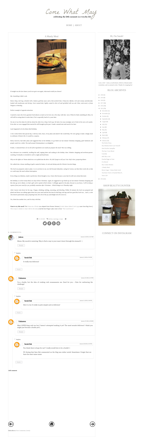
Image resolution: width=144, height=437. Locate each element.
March (104, 135)
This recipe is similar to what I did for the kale (23, 209)
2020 (101, 95)
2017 (101, 103)
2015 (101, 108)
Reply (21, 245)
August (104, 121)
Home (69, 25)
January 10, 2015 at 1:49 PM (87, 278)
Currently (104, 154)
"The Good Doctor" (68, 209)
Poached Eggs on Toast (108, 159)
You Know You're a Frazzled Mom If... (112, 173)
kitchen (50, 219)
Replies (18, 253)
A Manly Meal (106, 167)
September (105, 119)
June (103, 127)
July (103, 124)
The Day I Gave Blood (108, 151)
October (104, 116)
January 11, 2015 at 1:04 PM (86, 300)
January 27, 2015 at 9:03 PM (87, 321)
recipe (61, 219)
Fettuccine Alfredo (32, 206)
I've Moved (105, 162)
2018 (101, 100)
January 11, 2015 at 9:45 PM (86, 257)
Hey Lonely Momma (107, 164)
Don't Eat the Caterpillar (108, 148)
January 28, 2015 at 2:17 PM (86, 343)
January (104, 140)
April (103, 132)
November (105, 113)
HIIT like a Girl (106, 156)
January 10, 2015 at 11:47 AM (87, 236)
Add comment (12, 370)
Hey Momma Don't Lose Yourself (111, 145)
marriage (56, 219)
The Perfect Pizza (106, 143)
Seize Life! (105, 175)
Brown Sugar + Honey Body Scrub (111, 170)
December (105, 111)
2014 (101, 179)
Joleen (21, 237)
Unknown (22, 278)
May (103, 130)
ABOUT (78, 25)
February (104, 138)
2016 (101, 106)
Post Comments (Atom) (23, 430)
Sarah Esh (28, 258)
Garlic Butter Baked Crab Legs (70, 206)
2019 (101, 97)
